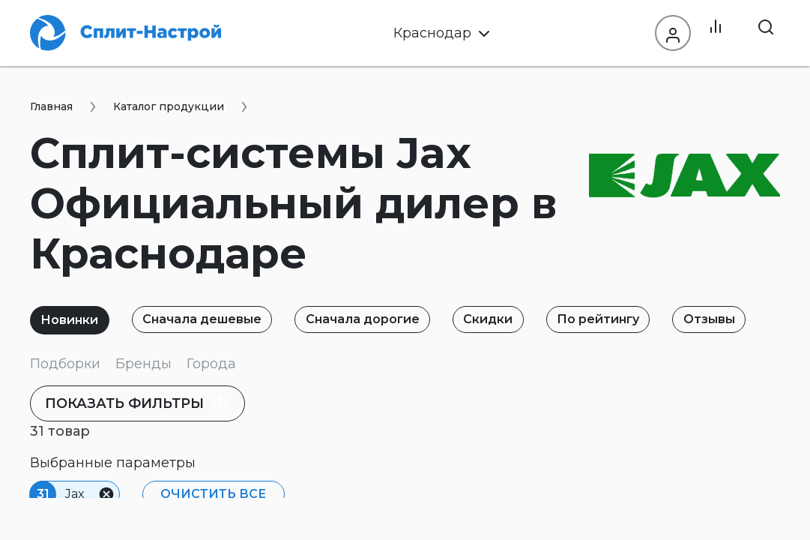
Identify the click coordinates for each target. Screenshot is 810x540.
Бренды (143, 364)
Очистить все (209, 494)
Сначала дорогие (380, 319)
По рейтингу (629, 319)
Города (211, 364)
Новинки (73, 320)
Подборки (65, 364)
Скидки (512, 319)
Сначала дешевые (212, 319)
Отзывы (747, 319)
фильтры (149, 403)
